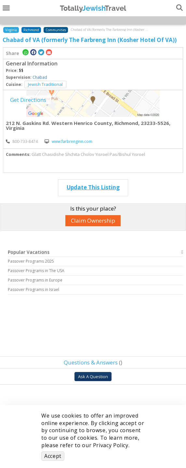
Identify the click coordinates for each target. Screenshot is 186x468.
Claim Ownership (93, 220)
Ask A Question (93, 376)
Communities (56, 30)
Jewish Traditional (45, 84)
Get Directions (28, 99)
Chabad (40, 77)
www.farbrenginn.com (68, 141)
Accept (52, 456)
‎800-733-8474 (22, 141)
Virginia (11, 30)
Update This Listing (93, 187)
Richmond (31, 30)
